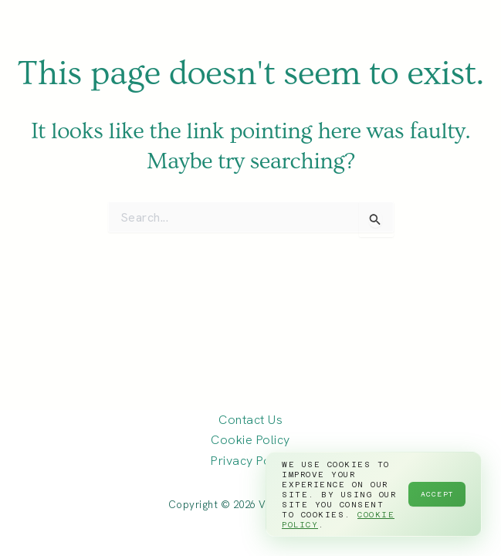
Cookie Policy (250, 440)
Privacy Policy (250, 461)
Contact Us (250, 420)
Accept (437, 494)
